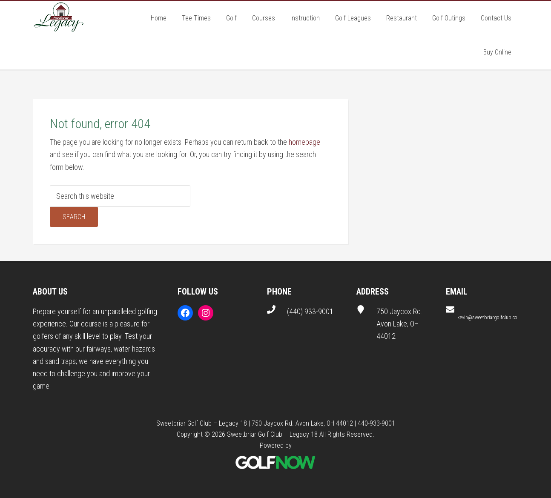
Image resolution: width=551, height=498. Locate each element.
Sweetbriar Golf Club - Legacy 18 (58, 18)
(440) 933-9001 (310, 311)
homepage (304, 141)
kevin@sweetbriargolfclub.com (489, 318)
